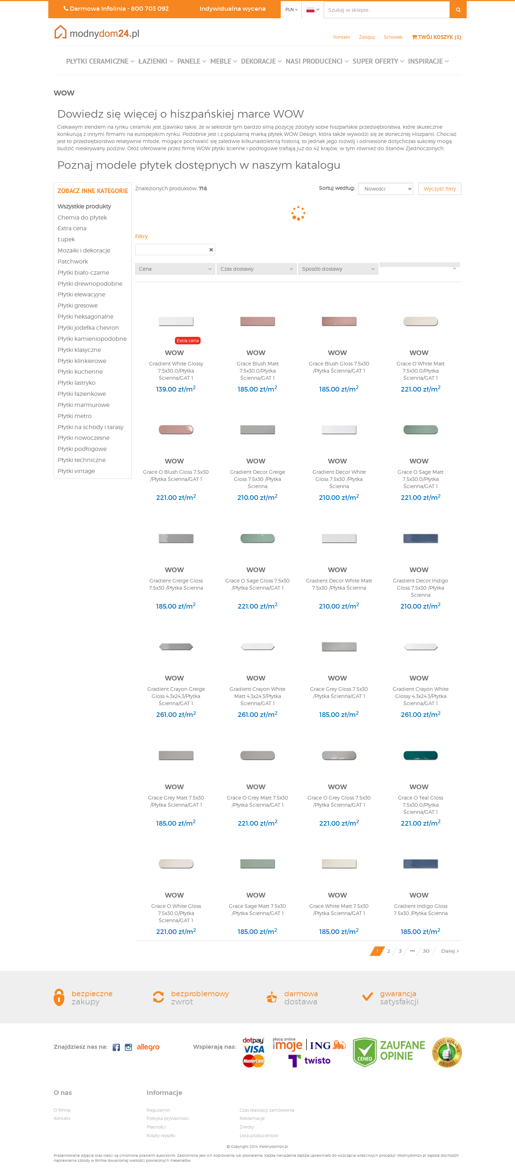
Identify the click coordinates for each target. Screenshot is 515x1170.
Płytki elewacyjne (81, 294)
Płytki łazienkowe (82, 393)
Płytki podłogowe (82, 449)
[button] (100, 63)
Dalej (450, 951)
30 (426, 951)
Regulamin (158, 1110)
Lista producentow (259, 1135)
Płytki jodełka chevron (88, 327)
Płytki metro (75, 416)
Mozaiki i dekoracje (84, 250)
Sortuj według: (337, 188)
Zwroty (247, 1127)
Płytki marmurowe (83, 405)
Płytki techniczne (82, 460)
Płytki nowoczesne (83, 437)
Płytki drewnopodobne (90, 283)
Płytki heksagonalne (85, 316)
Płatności (156, 1127)
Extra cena (72, 228)
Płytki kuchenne (80, 371)
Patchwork (73, 261)
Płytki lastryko (76, 382)
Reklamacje (252, 1118)
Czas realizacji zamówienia (267, 1110)
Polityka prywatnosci (168, 1118)
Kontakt (341, 37)
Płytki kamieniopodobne (92, 338)
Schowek (393, 37)
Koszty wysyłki (161, 1135)
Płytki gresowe (78, 305)
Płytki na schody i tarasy (90, 427)
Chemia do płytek (82, 217)
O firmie (62, 1110)
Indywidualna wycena (233, 9)
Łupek (66, 239)
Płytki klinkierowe (82, 361)
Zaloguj (367, 37)
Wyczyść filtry (440, 189)
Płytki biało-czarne (83, 272)
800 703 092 (150, 9)
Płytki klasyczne (79, 349)
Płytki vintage (76, 471)
